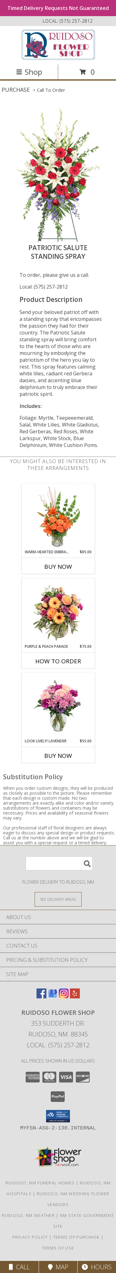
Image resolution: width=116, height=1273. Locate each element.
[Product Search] (59, 863)
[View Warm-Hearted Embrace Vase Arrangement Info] (58, 516)
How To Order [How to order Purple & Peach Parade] (58, 661)
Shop (29, 72)
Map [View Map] (58, 1267)
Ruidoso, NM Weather (28, 1215)
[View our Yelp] (75, 996)
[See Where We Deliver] (58, 899)
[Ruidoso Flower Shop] (58, 44)
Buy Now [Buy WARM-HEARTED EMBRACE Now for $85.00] (58, 567)
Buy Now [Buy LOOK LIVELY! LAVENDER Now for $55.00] (58, 756)
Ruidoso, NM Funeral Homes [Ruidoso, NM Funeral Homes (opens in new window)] (40, 1183)
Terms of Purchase (76, 1237)
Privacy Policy (30, 1237)
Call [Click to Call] (19, 1267)
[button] (58, 1116)
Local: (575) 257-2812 (43, 286)
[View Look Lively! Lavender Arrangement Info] (58, 706)
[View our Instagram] (64, 996)
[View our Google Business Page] (53, 996)
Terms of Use (58, 1248)
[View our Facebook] (41, 996)
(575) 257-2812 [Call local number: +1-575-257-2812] (76, 21)
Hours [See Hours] (97, 1267)
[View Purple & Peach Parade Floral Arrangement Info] (58, 611)
